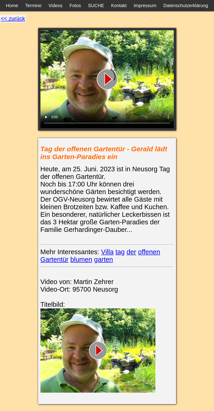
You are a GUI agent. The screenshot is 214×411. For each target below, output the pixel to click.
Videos (56, 5)
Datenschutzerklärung (185, 5)
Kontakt (119, 5)
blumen (81, 259)
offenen (149, 252)
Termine (33, 5)
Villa (107, 252)
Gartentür (54, 259)
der (131, 252)
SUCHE (96, 5)
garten (103, 259)
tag (120, 252)
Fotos (75, 5)
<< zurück (13, 18)
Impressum (145, 5)
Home (12, 5)
